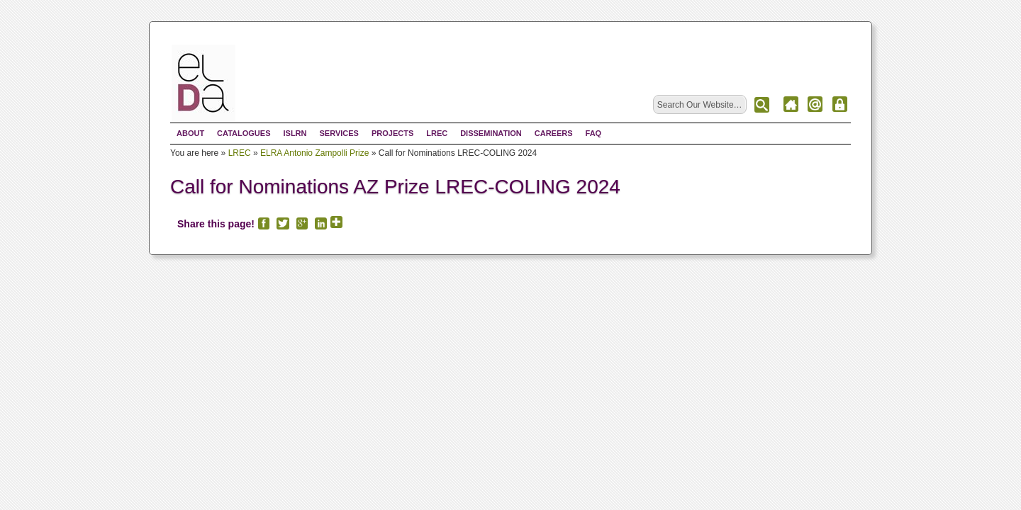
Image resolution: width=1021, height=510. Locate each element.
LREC (436, 133)
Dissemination (491, 133)
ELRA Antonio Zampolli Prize (314, 153)
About (190, 133)
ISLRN (294, 133)
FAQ (594, 133)
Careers (554, 133)
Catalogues (243, 133)
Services (338, 133)
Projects (392, 133)
